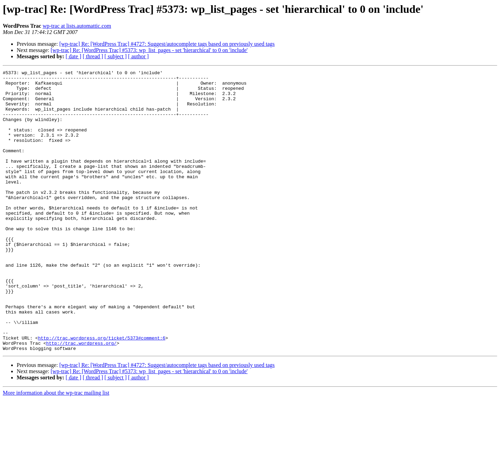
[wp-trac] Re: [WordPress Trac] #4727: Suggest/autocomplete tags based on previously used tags (167, 44)
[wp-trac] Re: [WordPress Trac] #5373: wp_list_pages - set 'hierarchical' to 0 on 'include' (149, 50)
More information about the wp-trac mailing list (56, 449)
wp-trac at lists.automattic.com (77, 26)
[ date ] (73, 56)
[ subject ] (116, 56)
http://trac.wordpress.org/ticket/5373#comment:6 (101, 392)
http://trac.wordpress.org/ (81, 398)
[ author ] (138, 56)
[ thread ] (93, 56)
